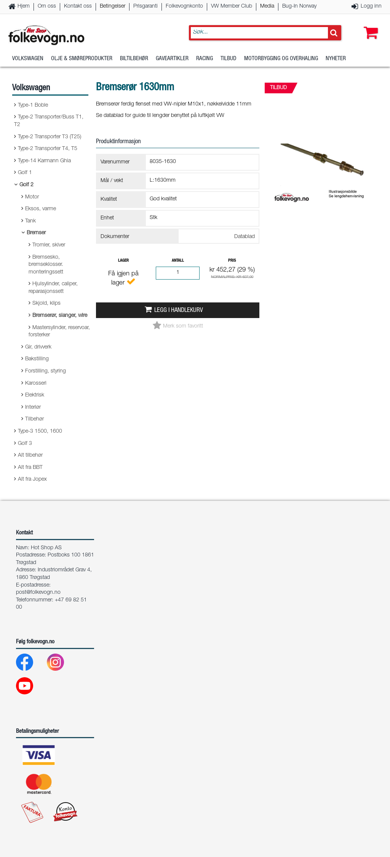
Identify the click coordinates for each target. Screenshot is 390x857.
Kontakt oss (78, 6)
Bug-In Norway (299, 6)
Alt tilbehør (30, 455)
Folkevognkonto (184, 6)
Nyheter (336, 59)
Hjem (24, 6)
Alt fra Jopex (32, 479)
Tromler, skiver (48, 245)
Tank (30, 221)
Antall (178, 261)
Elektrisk (34, 395)
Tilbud (229, 59)
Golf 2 (26, 185)
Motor (32, 197)
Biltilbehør (134, 59)
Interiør (33, 407)
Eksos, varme (40, 209)
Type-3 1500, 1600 (40, 431)
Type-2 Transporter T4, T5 (47, 149)
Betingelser (112, 6)
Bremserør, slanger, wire (59, 315)
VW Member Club (231, 6)
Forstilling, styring (45, 371)
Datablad (244, 237)
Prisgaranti (145, 6)
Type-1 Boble (33, 105)
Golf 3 (25, 443)
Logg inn (371, 6)
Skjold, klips (46, 303)
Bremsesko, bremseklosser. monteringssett (46, 265)
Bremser (36, 233)
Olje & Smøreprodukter (81, 59)
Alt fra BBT (30, 467)
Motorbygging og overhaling (281, 59)
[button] (369, 25)
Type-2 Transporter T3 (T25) (49, 137)
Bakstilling (37, 359)
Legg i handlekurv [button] (178, 310)
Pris (232, 261)
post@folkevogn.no (38, 592)
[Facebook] (30, 664)
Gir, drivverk (38, 347)
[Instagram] (61, 664)
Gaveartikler (172, 59)
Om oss (47, 6)
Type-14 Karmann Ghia (44, 161)
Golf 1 (25, 173)
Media (267, 6)
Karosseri (35, 383)
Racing (204, 59)
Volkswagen (27, 59)
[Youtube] (30, 687)
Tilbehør (34, 419)
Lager (123, 261)
